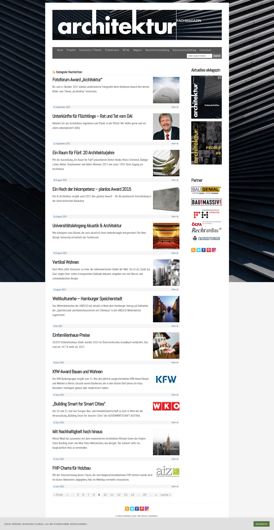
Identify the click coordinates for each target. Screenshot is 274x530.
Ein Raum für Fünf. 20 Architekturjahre (83, 153)
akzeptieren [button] (261, 524)
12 (119, 494)
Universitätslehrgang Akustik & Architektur (86, 226)
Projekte (71, 50)
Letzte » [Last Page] (166, 494)
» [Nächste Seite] (156, 494)
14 (132, 494)
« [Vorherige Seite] (67, 494)
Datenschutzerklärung (184, 50)
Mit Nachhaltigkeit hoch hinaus (77, 431)
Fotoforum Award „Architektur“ (77, 80)
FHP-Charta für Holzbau (71, 468)
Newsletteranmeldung (157, 50)
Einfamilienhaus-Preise (71, 335)
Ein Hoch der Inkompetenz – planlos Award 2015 (91, 189)
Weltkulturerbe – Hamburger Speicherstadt (87, 299)
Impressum (205, 50)
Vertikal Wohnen (65, 262)
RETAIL (126, 50)
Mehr (174, 107)
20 (144, 494)
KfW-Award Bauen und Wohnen (77, 371)
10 (105, 494)
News (60, 50)
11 (112, 494)
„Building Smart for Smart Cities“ (78, 404)
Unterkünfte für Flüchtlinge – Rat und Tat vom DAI (92, 116)
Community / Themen (90, 50)
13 (125, 494)
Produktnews (112, 50)
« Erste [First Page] (58, 494)
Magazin (137, 50)
